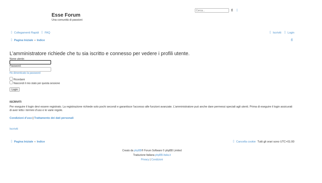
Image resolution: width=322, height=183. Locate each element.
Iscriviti (14, 128)
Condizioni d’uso (21, 117)
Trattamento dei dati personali (53, 117)
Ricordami (17, 79)
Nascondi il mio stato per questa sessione (35, 83)
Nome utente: (17, 58)
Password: (15, 65)
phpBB (138, 150)
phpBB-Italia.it (163, 155)
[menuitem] (45, 32)
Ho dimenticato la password (25, 72)
